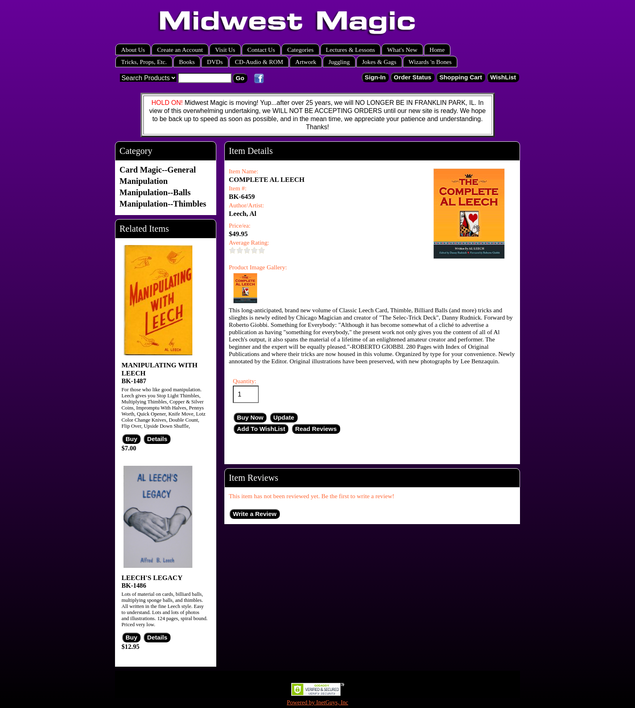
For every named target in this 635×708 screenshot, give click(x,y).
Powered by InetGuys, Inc (317, 702)
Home (437, 49)
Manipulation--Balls (155, 192)
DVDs (215, 61)
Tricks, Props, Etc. (144, 61)
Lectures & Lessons (350, 49)
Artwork (305, 61)
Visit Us (225, 49)
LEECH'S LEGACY (152, 578)
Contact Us (261, 49)
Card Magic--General (157, 169)
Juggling (339, 61)
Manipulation (143, 181)
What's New (402, 49)
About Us (133, 49)
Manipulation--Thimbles (162, 203)
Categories (300, 49)
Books (187, 61)
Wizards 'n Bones (430, 61)
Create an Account (180, 49)
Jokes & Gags (379, 61)
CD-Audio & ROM (259, 61)
